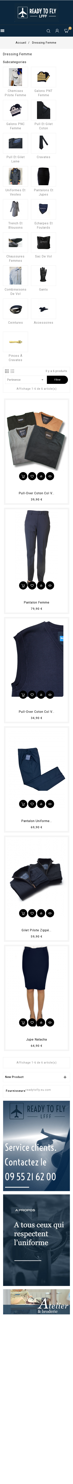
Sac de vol (43, 256)
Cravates (43, 157)
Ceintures (15, 322)
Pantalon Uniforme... (36, 821)
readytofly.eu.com (38, 1089)
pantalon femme (36, 602)
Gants (43, 289)
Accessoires (43, 322)
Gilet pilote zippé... (36, 930)
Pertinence (26, 379)
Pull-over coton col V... (36, 493)
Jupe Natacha (36, 1039)
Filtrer (57, 379)
